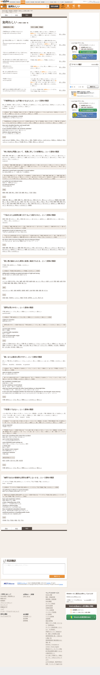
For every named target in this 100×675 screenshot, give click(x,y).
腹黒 (58, 281)
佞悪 (24, 281)
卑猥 (7, 192)
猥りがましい (45, 249)
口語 (11, 460)
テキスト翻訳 (77, 64)
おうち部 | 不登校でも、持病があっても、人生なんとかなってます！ (54, 658)
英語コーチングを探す (59, 2)
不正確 (21, 142)
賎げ (7, 200)
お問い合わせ (26, 596)
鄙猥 (23, 192)
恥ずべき (40, 298)
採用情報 (25, 620)
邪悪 (9, 281)
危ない (18, 140)
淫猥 (16, 192)
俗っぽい (17, 201)
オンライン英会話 (49, 2)
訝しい (27, 140)
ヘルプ (2, 609)
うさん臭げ (26, 345)
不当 (22, 520)
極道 (9, 283)
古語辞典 (48, 618)
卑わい (27, 192)
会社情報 (25, 618)
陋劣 (61, 201)
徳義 (37, 290)
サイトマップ (3, 605)
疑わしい (35, 142)
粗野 (63, 200)
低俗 (60, 200)
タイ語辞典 (49, 614)
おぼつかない (47, 140)
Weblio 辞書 (4, 10)
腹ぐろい (24, 283)
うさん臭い (7, 347)
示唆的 (30, 205)
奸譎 (47, 281)
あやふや (41, 142)
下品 (24, 201)
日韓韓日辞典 (49, 608)
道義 (40, 290)
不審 (22, 343)
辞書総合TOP (3, 607)
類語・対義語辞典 (50, 597)
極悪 (21, 281)
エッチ (39, 249)
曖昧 (21, 345)
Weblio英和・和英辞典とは (7, 596)
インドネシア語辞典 (51, 612)
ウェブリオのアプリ (5, 616)
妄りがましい (46, 203)
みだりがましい (40, 247)
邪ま (18, 281)
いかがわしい (23, 205)
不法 (8, 520)
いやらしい (51, 200)
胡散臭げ (62, 345)
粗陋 (19, 200)
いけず (51, 281)
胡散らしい (55, 343)
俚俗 (34, 200)
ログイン (73, 7)
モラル (46, 290)
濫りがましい (38, 203)
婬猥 (10, 192)
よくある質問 (87, 600)
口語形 (7, 460)
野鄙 (58, 201)
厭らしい (44, 200)
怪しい (17, 142)
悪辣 (19, 283)
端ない (43, 201)
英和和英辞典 (13, 2)
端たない (29, 200)
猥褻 (3, 192)
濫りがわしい (10, 205)
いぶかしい (11, 142)
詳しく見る (62, 34)
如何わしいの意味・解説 (24, 10)
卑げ (28, 201)
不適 (30, 192)
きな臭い (56, 345)
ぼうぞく (38, 200)
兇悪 (27, 281)
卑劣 (8, 203)
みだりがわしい (32, 249)
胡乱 (31, 140)
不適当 (34, 192)
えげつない (33, 201)
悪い (14, 281)
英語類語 (23, 2)
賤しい (39, 201)
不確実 (35, 140)
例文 (16, 15)
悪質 (55, 281)
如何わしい (54, 203)
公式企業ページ (27, 616)
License (48, 583)
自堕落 (30, 298)
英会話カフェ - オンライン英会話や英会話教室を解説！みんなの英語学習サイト (54, 651)
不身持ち (11, 298)
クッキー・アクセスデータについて (9, 611)
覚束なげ (59, 140)
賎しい (4, 201)
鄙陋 (16, 200)
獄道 (33, 281)
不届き (12, 520)
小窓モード (63, 6)
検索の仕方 (3, 598)
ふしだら (34, 298)
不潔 (19, 192)
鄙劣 (25, 200)
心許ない (40, 140)
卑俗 (51, 201)
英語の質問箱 (49, 621)
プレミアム (68, 7)
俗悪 (11, 203)
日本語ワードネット (22, 583)
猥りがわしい (23, 203)
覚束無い (13, 140)
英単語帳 (32, 2)
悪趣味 (57, 200)
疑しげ (32, 345)
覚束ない (53, 140)
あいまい (61, 343)
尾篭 (22, 247)
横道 (5, 283)
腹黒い (16, 283)
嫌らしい (11, 200)
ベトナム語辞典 (50, 616)
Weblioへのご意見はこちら (74, 596)
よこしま (4, 281)
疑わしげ (36, 345)
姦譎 (30, 281)
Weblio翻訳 (95, 64)
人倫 (30, 290)
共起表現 (28, 2)
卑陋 (3, 200)
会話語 (21, 460)
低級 (21, 201)
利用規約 (2, 600)
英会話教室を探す (69, 2)
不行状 (25, 298)
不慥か (23, 140)
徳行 (12, 290)
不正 (19, 520)
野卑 (12, 201)
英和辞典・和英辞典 (13, 10)
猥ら (13, 192)
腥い (14, 347)
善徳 (33, 290)
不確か (30, 142)
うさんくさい (44, 345)
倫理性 (19, 290)
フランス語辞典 (50, 610)
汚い (22, 200)
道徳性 (23, 290)
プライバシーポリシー (6, 603)
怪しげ (26, 343)
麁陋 (55, 201)
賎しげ (9, 201)
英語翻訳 (43, 2)
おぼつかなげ (6, 140)
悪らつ (43, 281)
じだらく (17, 298)
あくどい (38, 281)
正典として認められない (9, 343)
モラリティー (6, 290)
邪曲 (12, 283)
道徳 (15, 290)
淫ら (64, 201)
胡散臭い (50, 345)
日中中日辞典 (49, 605)
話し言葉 (15, 460)
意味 (6, 15)
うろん (38, 343)
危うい (26, 142)
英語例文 (18, 2)
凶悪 (61, 281)
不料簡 (4, 520)
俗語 (3, 460)
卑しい (4, 203)
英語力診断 (37, 2)
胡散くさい (20, 347)
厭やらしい (21, 249)
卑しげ (48, 201)
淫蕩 (3, 298)
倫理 (27, 290)
